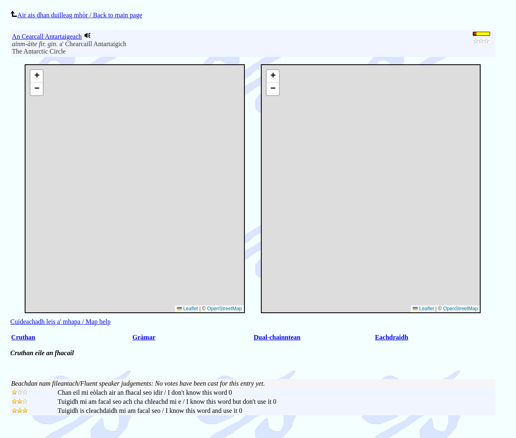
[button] (273, 76)
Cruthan (23, 337)
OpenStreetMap (460, 309)
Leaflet (423, 309)
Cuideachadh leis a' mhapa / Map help (60, 321)
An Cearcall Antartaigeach (47, 36)
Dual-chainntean (276, 337)
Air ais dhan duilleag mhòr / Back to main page (76, 15)
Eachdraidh (391, 337)
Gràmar (144, 337)
